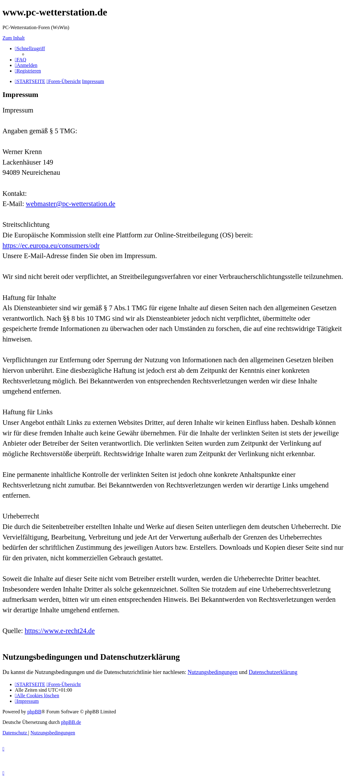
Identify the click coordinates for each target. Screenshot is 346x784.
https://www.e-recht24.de (60, 631)
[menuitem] (20, 59)
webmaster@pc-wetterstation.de (70, 204)
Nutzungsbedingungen (212, 672)
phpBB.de (71, 722)
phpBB (34, 711)
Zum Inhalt (13, 38)
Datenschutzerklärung (273, 672)
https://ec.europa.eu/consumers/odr (51, 245)
